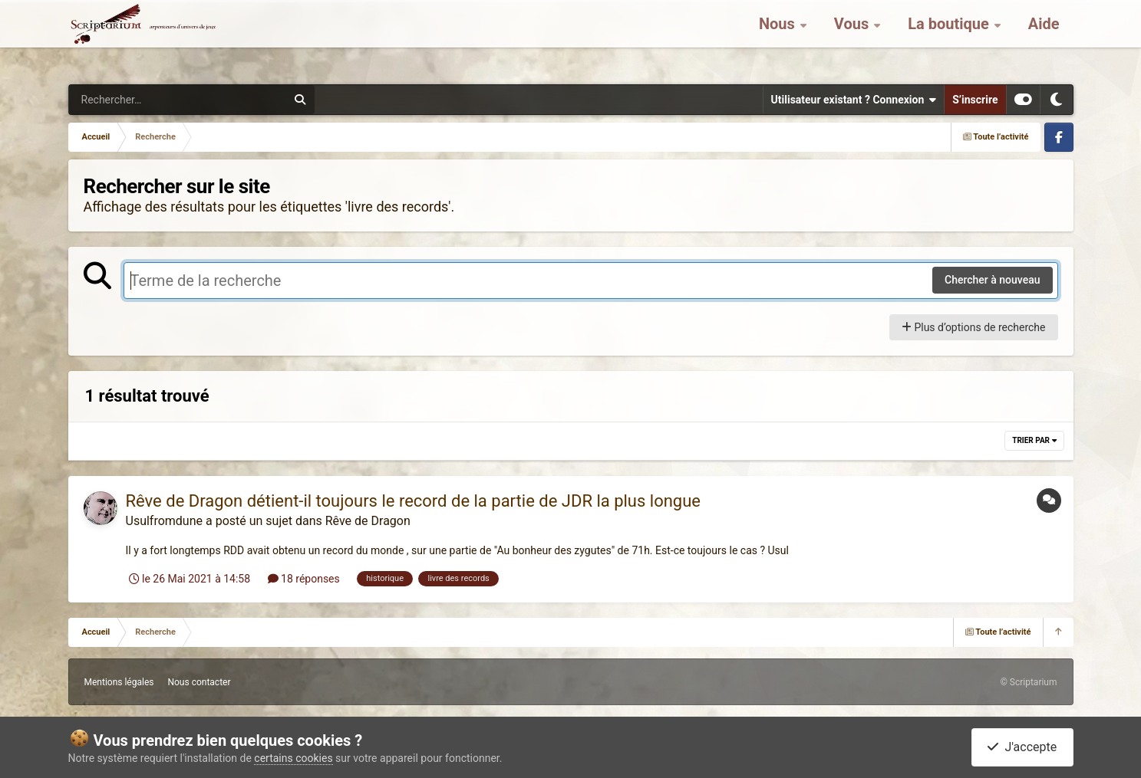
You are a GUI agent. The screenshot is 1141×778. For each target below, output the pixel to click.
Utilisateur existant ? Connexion (854, 99)
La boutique (950, 38)
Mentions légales (119, 682)
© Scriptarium (1028, 682)
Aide (1044, 38)
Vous (853, 38)
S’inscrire (975, 100)
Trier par (1034, 440)
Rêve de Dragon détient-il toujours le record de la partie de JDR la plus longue (413, 500)
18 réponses (304, 579)
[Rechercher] (136, 99)
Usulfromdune (164, 521)
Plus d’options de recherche (974, 327)
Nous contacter (198, 682)
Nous (779, 38)
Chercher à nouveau (992, 280)
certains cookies (293, 758)
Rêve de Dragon (368, 521)
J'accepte (1022, 747)
